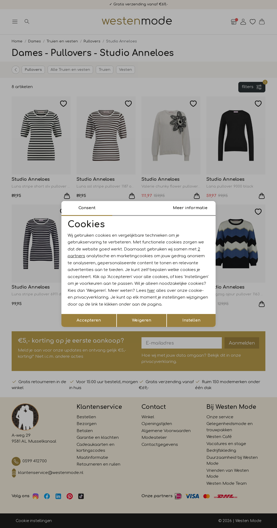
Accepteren (89, 320)
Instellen (191, 320)
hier (151, 290)
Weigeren (141, 320)
